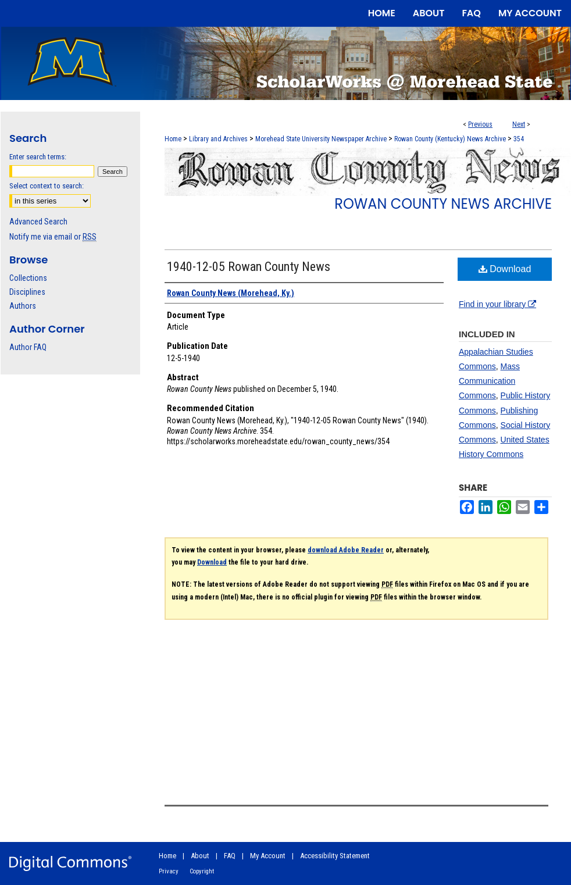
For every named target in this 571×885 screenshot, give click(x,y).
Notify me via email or (53, 236)
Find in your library (497, 304)
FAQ (229, 855)
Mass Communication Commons (489, 381)
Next (518, 124)
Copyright (202, 871)
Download (505, 269)
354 (518, 139)
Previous (480, 124)
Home (173, 139)
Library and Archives (218, 139)
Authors (22, 306)
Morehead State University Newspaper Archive (321, 139)
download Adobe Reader (346, 550)
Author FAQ (28, 347)
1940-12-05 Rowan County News (248, 266)
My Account (268, 855)
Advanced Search (38, 221)
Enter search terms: (37, 156)
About (200, 855)
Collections (28, 278)
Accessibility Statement (335, 855)
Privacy (169, 871)
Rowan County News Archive (443, 203)
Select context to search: (46, 185)
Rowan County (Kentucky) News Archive (450, 139)
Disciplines (27, 292)
